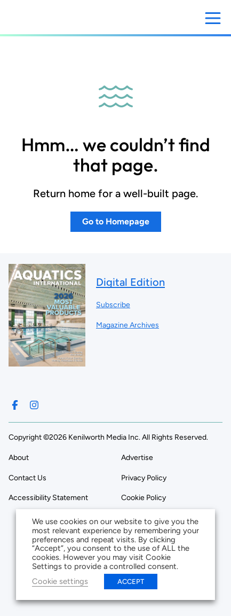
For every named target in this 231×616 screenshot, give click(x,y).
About (19, 457)
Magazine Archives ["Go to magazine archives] (127, 325)
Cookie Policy (143, 497)
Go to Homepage (115, 221)
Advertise (137, 457)
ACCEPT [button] (130, 582)
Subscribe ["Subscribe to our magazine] (113, 304)
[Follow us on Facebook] (15, 405)
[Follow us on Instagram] (34, 405)
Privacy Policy (143, 477)
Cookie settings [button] (60, 581)
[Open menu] (213, 18)
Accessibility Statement (48, 497)
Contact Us (27, 477)
